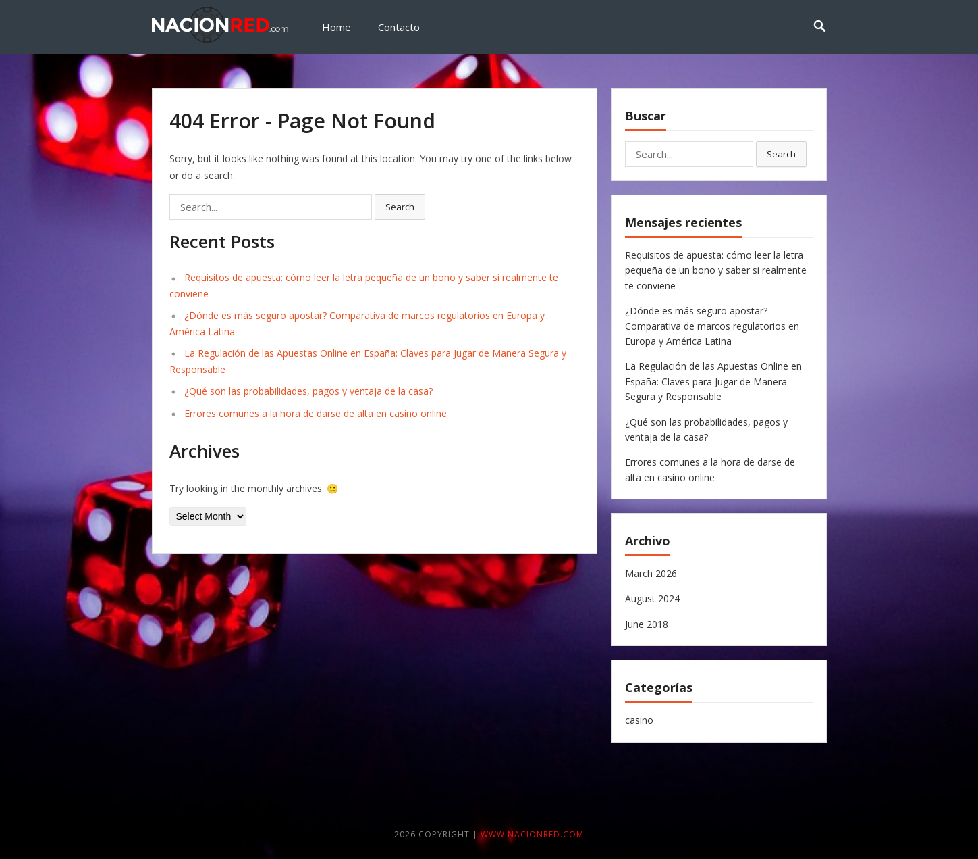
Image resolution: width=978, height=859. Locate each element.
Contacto (399, 27)
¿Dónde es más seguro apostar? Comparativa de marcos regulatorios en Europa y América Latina (712, 325)
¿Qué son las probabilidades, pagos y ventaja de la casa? (308, 391)
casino (639, 720)
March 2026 (651, 573)
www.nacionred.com (532, 834)
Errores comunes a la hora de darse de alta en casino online (315, 413)
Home (336, 27)
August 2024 (652, 598)
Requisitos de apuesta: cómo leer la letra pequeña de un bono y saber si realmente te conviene (716, 270)
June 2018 (646, 624)
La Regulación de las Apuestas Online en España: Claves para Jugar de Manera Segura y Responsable (713, 381)
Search (399, 207)
